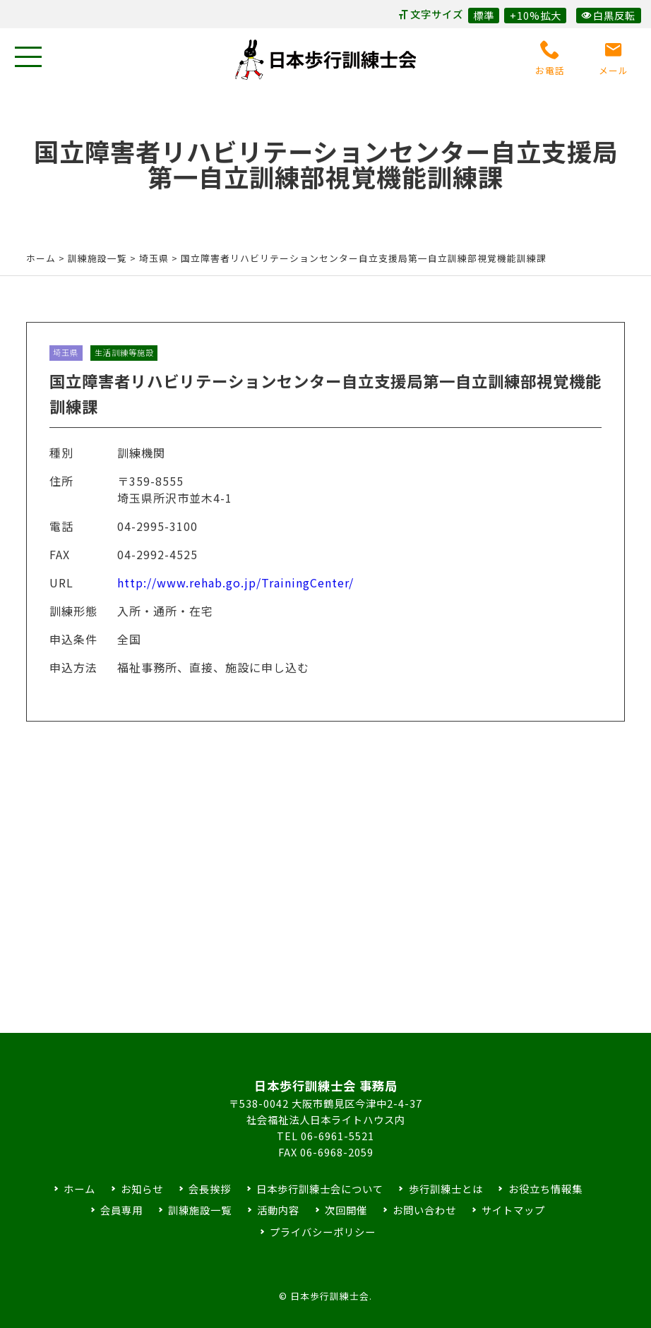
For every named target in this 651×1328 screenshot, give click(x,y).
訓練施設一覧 (200, 1209)
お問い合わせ (424, 1209)
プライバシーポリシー (323, 1231)
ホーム (41, 258)
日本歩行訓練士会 (325, 60)
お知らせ (142, 1188)
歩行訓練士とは (446, 1188)
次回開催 (346, 1209)
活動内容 (278, 1209)
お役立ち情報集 (545, 1188)
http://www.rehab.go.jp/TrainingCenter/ (235, 594)
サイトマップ (513, 1209)
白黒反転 (608, 15)
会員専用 (121, 1209)
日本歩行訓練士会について (319, 1188)
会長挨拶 (210, 1188)
